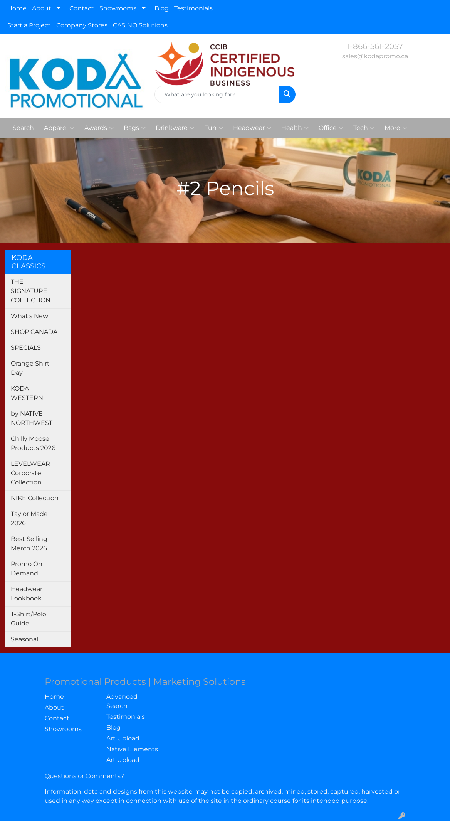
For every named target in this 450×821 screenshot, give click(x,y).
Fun (213, 128)
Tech (363, 128)
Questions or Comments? (84, 776)
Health (295, 128)
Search (23, 127)
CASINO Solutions (140, 25)
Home (17, 8)
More (396, 128)
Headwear (252, 128)
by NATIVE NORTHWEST (31, 418)
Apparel (59, 128)
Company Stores (81, 25)
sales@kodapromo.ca (375, 56)
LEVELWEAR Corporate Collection (30, 473)
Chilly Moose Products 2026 (33, 443)
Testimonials (193, 8)
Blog (161, 8)
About (41, 8)
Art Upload (122, 738)
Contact (81, 8)
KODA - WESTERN (27, 393)
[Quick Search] (216, 94)
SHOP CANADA (34, 331)
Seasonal (24, 639)
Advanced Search (122, 701)
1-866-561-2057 (375, 46)
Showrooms (117, 8)
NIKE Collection (35, 498)
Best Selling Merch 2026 (29, 543)
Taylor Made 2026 (29, 518)
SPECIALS (26, 347)
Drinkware (175, 128)
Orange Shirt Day (30, 368)
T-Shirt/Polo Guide (28, 618)
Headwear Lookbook (26, 593)
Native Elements (132, 749)
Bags (135, 128)
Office (331, 128)
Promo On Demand (26, 568)
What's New (29, 316)
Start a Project (29, 25)
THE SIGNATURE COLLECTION (30, 291)
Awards (99, 128)
